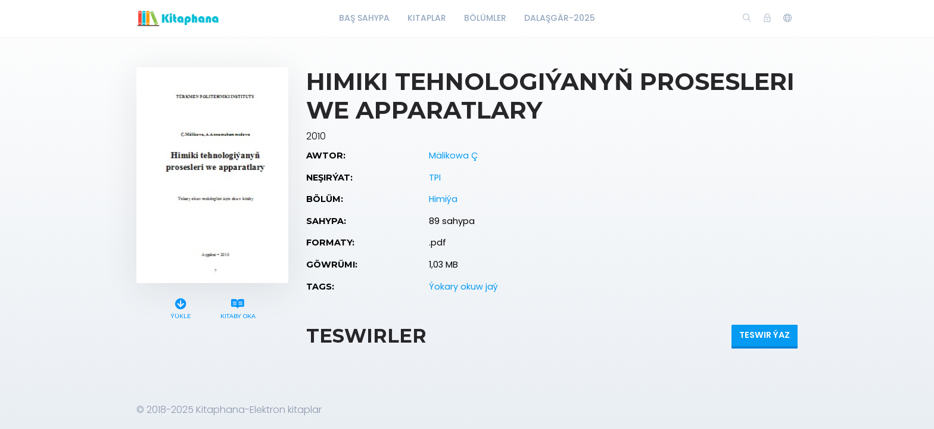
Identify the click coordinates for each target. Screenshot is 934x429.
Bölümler (485, 18)
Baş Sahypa (364, 18)
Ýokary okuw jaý (463, 287)
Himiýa (443, 199)
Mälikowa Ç (453, 155)
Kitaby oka (237, 307)
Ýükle (180, 307)
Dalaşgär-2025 (559, 18)
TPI (435, 178)
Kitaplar (426, 18)
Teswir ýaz (764, 335)
